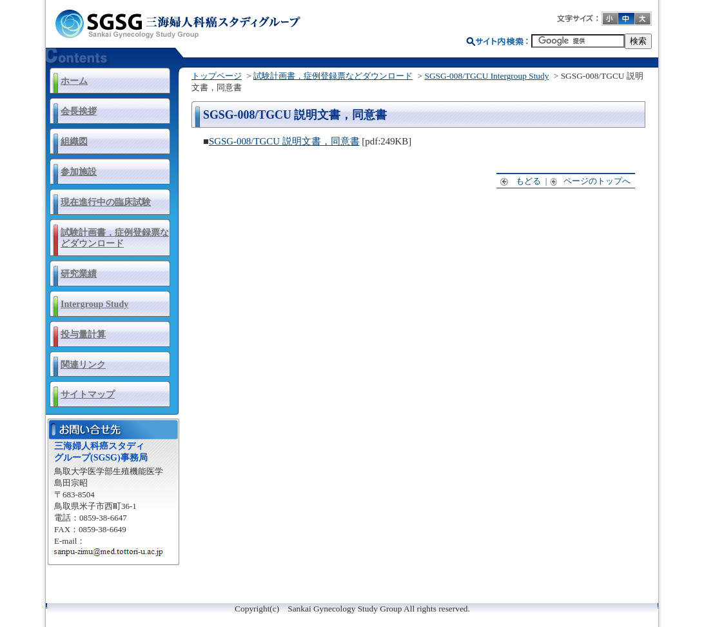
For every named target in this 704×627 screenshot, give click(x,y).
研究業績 (79, 273)
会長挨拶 (79, 111)
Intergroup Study (94, 304)
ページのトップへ (591, 181)
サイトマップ (88, 394)
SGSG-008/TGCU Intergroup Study (486, 76)
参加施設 (79, 171)
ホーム (74, 80)
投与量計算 (83, 334)
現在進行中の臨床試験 (106, 202)
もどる (521, 181)
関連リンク (83, 364)
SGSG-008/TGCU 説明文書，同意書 (284, 141)
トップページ (216, 76)
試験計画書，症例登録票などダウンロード (115, 237)
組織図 (74, 141)
